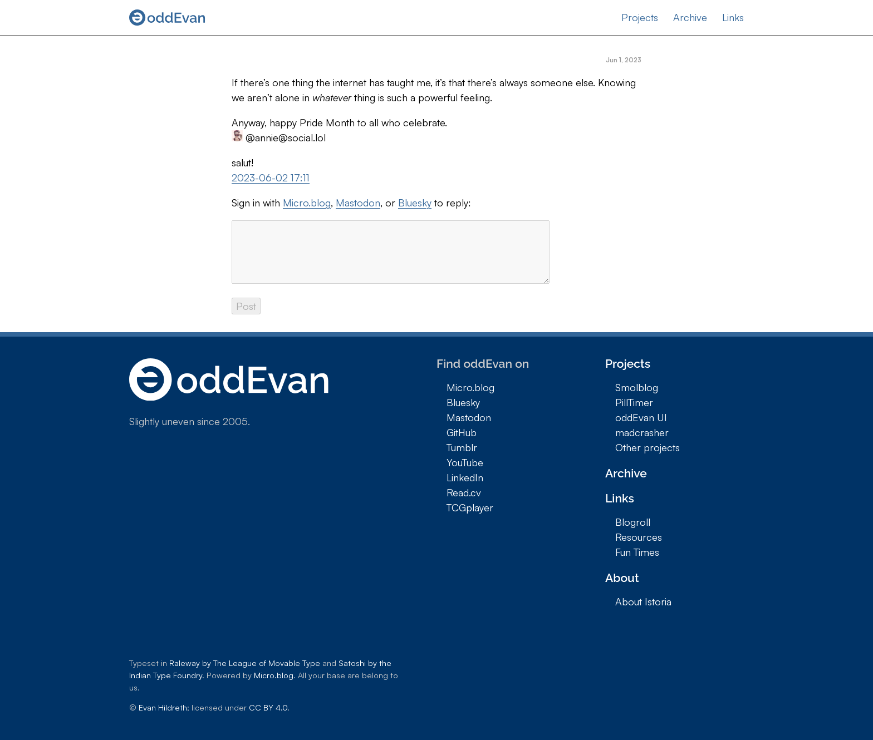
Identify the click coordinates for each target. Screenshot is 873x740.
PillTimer (634, 402)
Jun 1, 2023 (623, 60)
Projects (639, 17)
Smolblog (636, 387)
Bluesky (414, 202)
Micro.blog (307, 202)
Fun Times (637, 552)
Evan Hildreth (163, 707)
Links (733, 17)
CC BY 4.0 (268, 707)
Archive (690, 17)
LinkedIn (465, 477)
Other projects (647, 447)
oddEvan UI (641, 417)
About (622, 578)
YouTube (465, 462)
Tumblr (462, 447)
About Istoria (643, 601)
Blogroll (632, 522)
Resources (638, 537)
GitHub (462, 432)
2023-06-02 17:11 (271, 177)
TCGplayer (470, 507)
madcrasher (642, 432)
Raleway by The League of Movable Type (244, 663)
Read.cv (464, 492)
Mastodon (358, 202)
